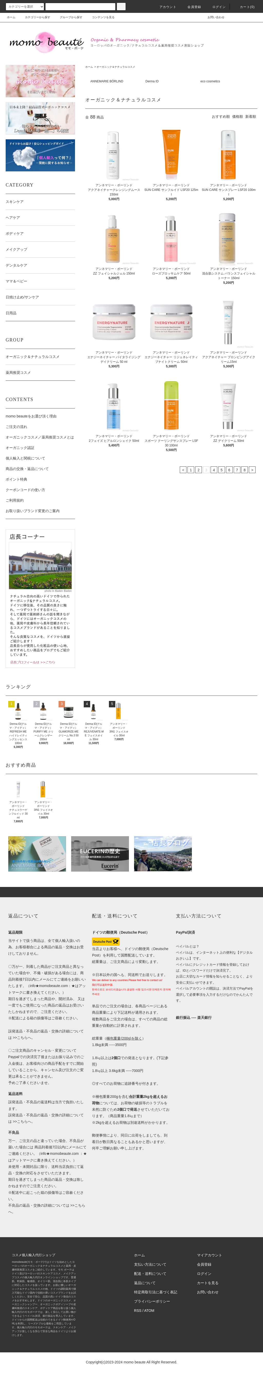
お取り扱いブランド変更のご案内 (33, 511)
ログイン (216, 7)
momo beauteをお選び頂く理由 (31, 416)
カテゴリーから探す (34, 17)
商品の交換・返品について (27, 469)
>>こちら (20, 1038)
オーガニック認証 (20, 448)
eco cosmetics (210, 81)
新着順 (250, 116)
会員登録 (191, 7)
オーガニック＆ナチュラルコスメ (116, 66)
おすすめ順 (221, 116)
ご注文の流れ (16, 427)
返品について (145, 1283)
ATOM (149, 1310)
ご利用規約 (15, 500)
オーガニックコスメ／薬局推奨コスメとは (40, 437)
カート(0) (244, 7)
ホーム (11, 17)
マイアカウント (209, 1255)
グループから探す (68, 17)
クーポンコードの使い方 (25, 490)
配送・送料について (150, 1274)
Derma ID (151, 81)
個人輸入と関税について (25, 458)
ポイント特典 (16, 479)
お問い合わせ (212, 17)
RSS (138, 1310)
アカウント (164, 7)
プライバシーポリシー (152, 1301)
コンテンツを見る (100, 17)
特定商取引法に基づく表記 (155, 1292)
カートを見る (208, 1283)
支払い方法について (150, 1264)
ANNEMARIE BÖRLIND (106, 81)
